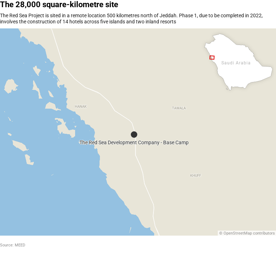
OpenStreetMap (238, 233)
